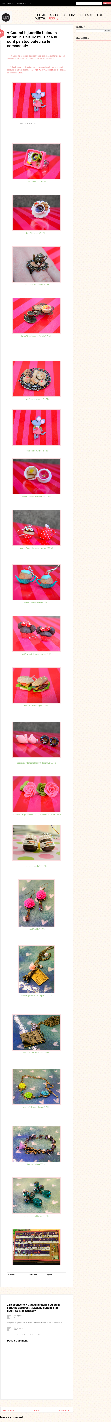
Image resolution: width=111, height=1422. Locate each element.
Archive (70, 15)
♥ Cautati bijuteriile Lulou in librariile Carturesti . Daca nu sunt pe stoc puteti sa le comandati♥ (33, 39)
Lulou (20, 73)
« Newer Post (8, 1411)
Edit (31, 3)
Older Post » (64, 1411)
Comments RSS (22, 3)
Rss (52, 18)
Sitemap (86, 15)
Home (3, 3)
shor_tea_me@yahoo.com (42, 70)
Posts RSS (11, 3)
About (55, 15)
